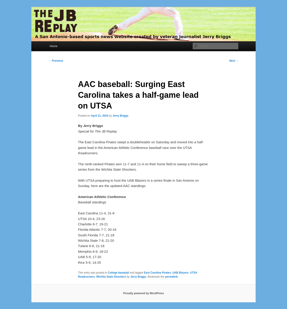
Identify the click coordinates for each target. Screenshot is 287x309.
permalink (171, 276)
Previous (55, 60)
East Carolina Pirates (157, 272)
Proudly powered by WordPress (143, 293)
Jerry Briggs (120, 115)
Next (234, 60)
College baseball (118, 272)
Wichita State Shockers (111, 276)
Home (53, 46)
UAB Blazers (180, 272)
